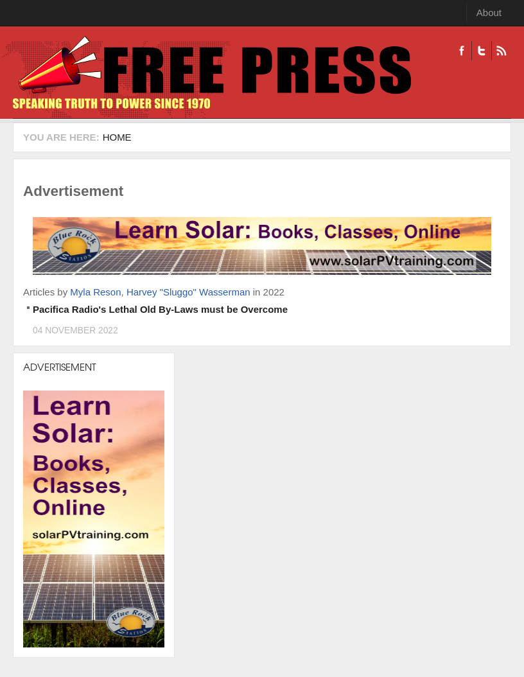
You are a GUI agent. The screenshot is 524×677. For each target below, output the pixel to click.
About (489, 12)
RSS (501, 50)
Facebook (461, 50)
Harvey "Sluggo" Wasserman (188, 291)
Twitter (481, 50)
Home (117, 137)
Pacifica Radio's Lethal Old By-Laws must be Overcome (160, 309)
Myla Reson (95, 291)
